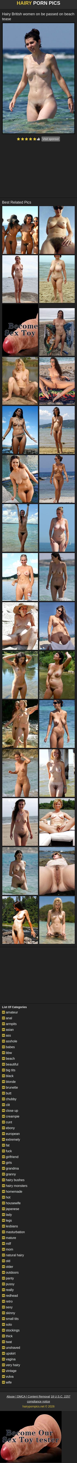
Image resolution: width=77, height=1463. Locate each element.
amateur (10, 1012)
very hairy (11, 1365)
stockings (11, 1330)
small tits (10, 1319)
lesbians (10, 1226)
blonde (9, 1081)
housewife (11, 1203)
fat (5, 1145)
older (7, 1266)
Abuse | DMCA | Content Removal (28, 1396)
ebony (8, 1128)
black (8, 1076)
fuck (7, 1151)
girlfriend (10, 1157)
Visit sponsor (51, 139)
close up (10, 1110)
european (11, 1134)
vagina (9, 1359)
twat (7, 1342)
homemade (12, 1191)
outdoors (10, 1272)
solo (7, 1324)
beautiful (10, 1064)
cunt (7, 1122)
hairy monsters (14, 1186)
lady (7, 1214)
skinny (8, 1313)
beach (8, 1058)
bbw (7, 1053)
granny (9, 1174)
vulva (8, 1376)
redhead (10, 1295)
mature (9, 1238)
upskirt (9, 1353)
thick (7, 1336)
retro (7, 1301)
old (6, 1261)
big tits (8, 1070)
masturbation (13, 1232)
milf (6, 1243)
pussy (8, 1284)
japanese (10, 1209)
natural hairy (13, 1255)
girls (7, 1162)
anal (7, 1018)
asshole (9, 1041)
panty (8, 1278)
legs (7, 1220)
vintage (9, 1371)
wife (7, 1382)
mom (7, 1249)
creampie (10, 1116)
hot (6, 1197)
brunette (10, 1087)
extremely (11, 1139)
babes (8, 1047)
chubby (9, 1099)
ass (6, 1035)
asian (8, 1029)
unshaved (11, 1347)
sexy (7, 1307)
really (8, 1290)
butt (6, 1093)
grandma (10, 1168)
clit (6, 1105)
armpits (9, 1024)
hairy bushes (13, 1180)
